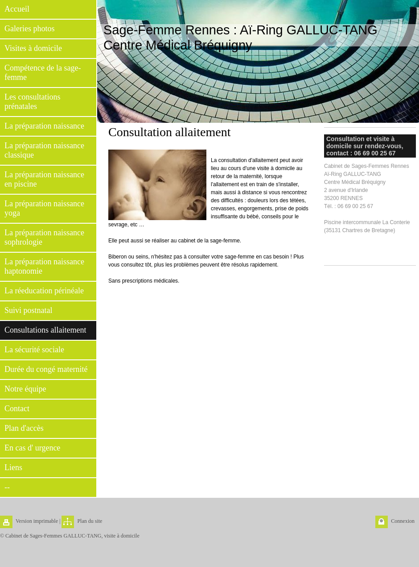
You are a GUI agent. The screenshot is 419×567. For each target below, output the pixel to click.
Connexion (403, 521)
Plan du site (89, 521)
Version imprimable (37, 521)
